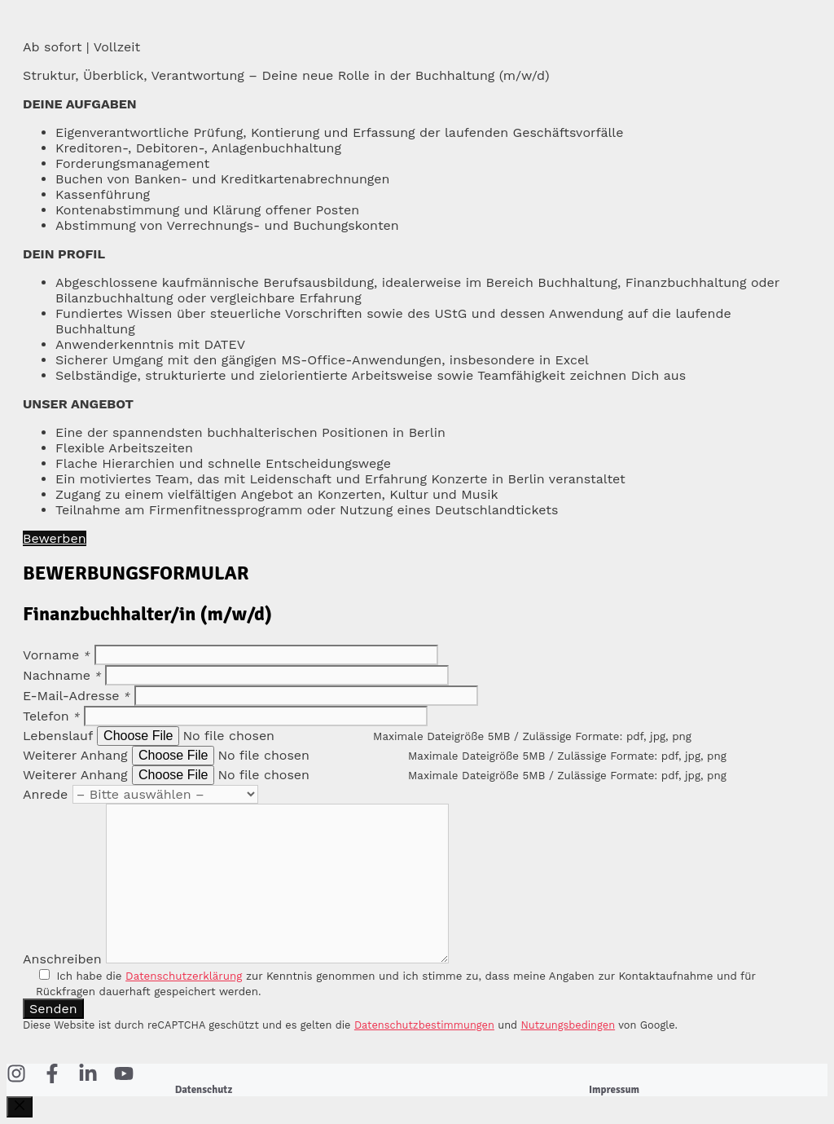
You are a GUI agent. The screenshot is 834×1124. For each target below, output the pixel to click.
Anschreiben (62, 959)
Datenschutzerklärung (183, 976)
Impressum (614, 1089)
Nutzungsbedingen (568, 1025)
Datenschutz (203, 1089)
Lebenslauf (58, 735)
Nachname (62, 675)
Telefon (51, 716)
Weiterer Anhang (75, 755)
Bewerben (54, 538)
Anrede (45, 794)
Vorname (56, 655)
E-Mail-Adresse (76, 695)
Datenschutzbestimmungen (424, 1025)
